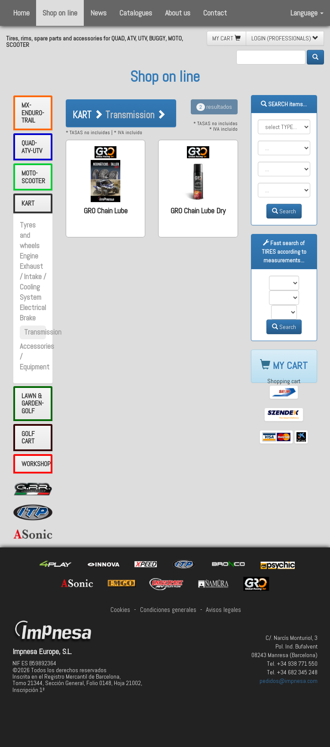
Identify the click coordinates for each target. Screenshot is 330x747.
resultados (214, 107)
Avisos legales (223, 610)
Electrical (33, 307)
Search (284, 211)
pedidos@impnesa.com (289, 681)
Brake (28, 318)
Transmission (42, 332)
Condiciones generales (168, 610)
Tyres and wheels (30, 235)
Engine (29, 256)
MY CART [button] (226, 38)
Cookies (120, 610)
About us (177, 13)
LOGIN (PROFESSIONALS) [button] (284, 38)
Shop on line (60, 13)
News (98, 13)
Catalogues (135, 13)
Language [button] (307, 13)
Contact (215, 13)
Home (21, 13)
